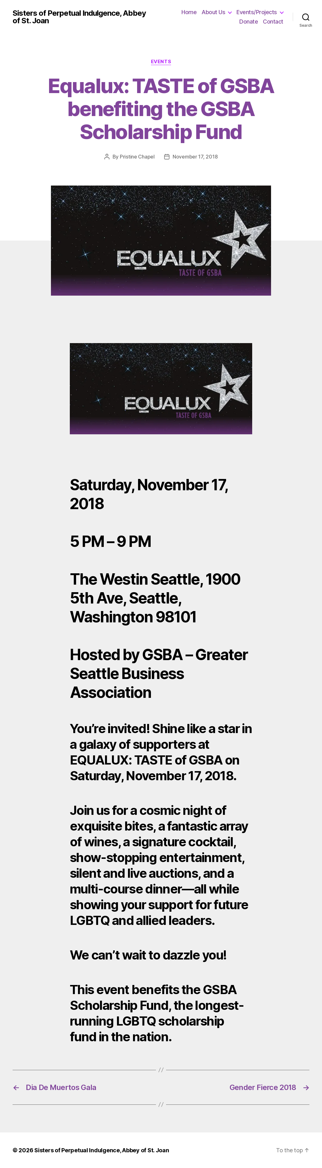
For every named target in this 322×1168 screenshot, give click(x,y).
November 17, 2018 (195, 156)
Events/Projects (256, 12)
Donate (248, 21)
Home (189, 12)
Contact (273, 21)
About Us (213, 12)
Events (161, 61)
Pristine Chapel (137, 156)
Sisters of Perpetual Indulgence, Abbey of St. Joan (79, 17)
